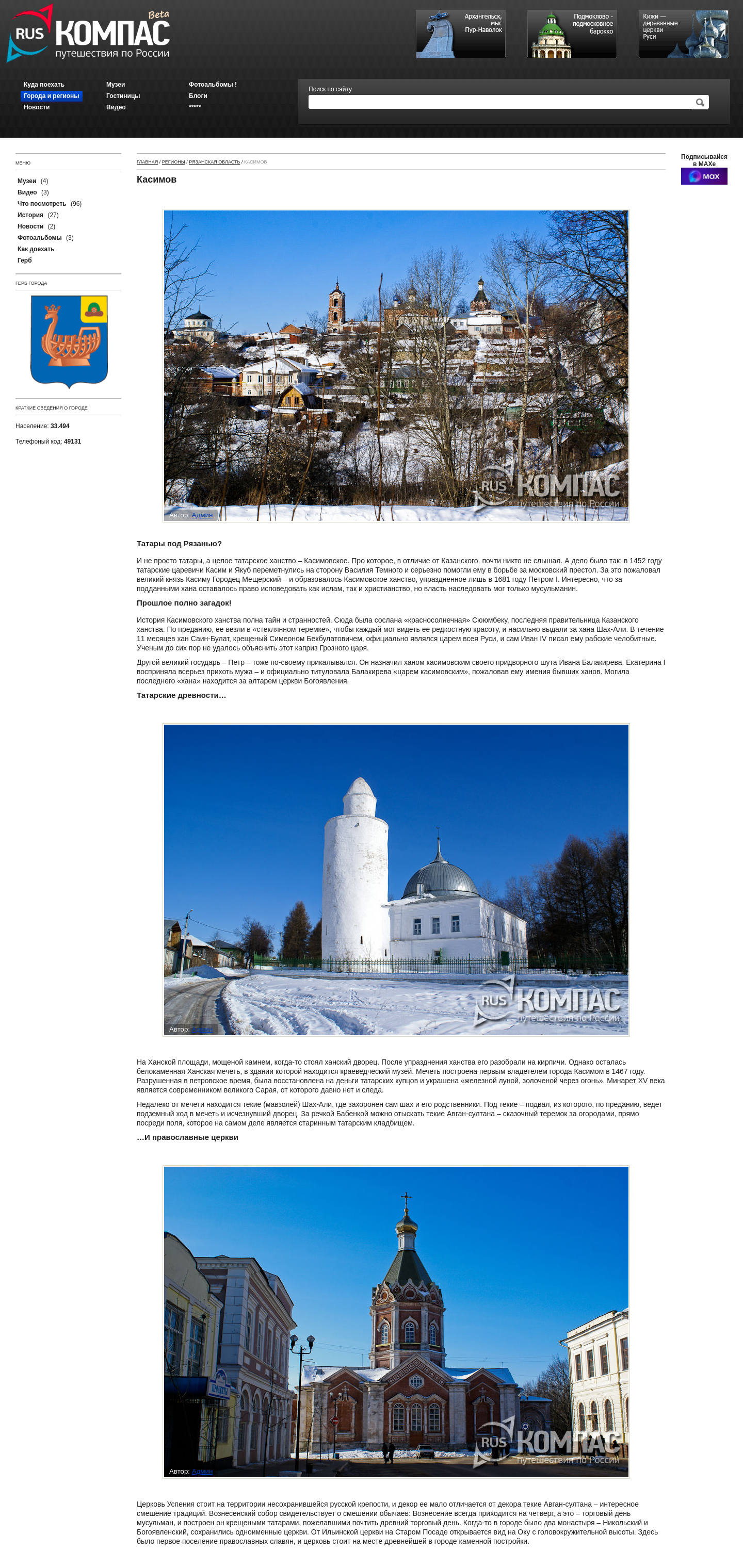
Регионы (173, 162)
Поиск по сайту (330, 89)
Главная (147, 162)
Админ (202, 515)
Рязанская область (214, 162)
